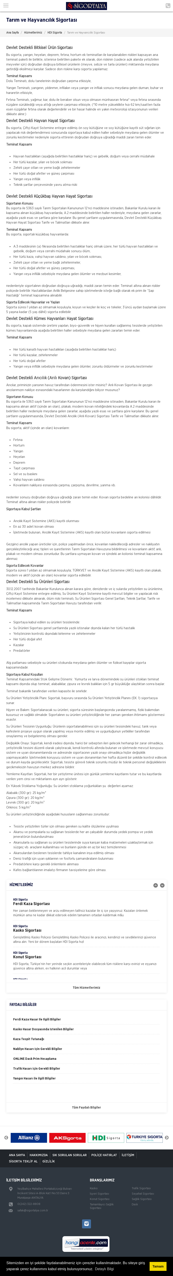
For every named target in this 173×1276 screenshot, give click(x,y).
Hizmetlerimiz (33, 32)
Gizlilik (48, 1161)
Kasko (94, 1188)
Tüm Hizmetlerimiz (86, 987)
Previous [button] (6, 1138)
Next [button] (167, 1138)
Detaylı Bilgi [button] (104, 1269)
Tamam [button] (157, 1266)
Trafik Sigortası (141, 1188)
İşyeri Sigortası (99, 1193)
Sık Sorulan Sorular (69, 1155)
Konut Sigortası (99, 1199)
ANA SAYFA (17, 1155)
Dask (135, 1204)
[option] (86, 908)
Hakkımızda (39, 1155)
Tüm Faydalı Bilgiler (86, 1107)
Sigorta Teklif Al (23, 1161)
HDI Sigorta (54, 32)
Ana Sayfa (12, 32)
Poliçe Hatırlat (104, 1155)
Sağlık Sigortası (142, 1199)
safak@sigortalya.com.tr (32, 1210)
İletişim (128, 1155)
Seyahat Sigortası (143, 1193)
